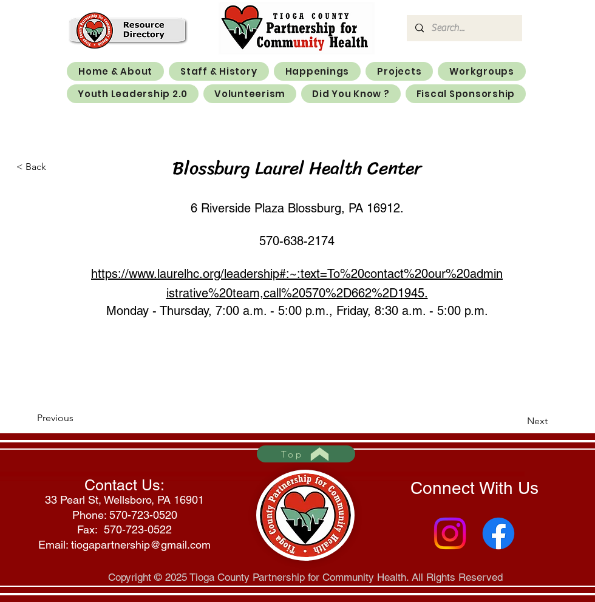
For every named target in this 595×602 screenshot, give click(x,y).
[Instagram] (450, 533)
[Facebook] (498, 533)
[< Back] (56, 167)
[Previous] (77, 418)
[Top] (306, 453)
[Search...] (464, 28)
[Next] (517, 421)
